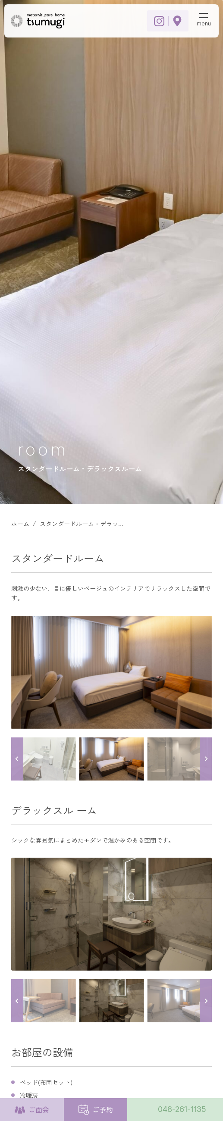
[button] (43, 759)
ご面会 (38, 1109)
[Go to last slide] (17, 759)
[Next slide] (206, 759)
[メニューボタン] (204, 18)
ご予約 (102, 1109)
